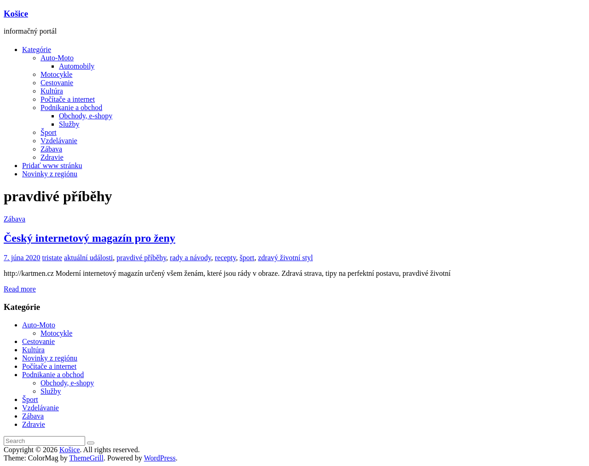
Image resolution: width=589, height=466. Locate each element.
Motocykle (56, 74)
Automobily (76, 66)
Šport (48, 132)
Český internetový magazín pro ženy (89, 238)
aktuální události (88, 258)
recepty (225, 258)
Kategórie (36, 49)
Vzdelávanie (58, 141)
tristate (52, 258)
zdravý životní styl (285, 258)
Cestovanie (56, 83)
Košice (16, 13)
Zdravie (52, 157)
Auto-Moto (57, 58)
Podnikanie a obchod (71, 107)
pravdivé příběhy (141, 258)
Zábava (51, 149)
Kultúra (51, 91)
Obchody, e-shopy (85, 116)
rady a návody (190, 258)
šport (247, 258)
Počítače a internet (67, 99)
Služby (69, 124)
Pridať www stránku (52, 165)
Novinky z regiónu (49, 174)
